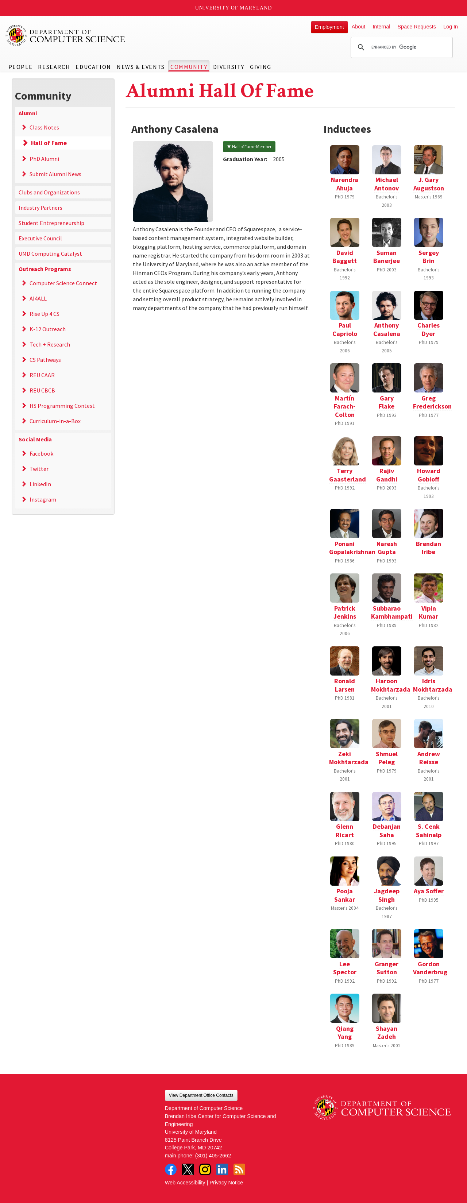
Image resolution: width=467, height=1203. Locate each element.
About (359, 27)
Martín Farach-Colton (344, 406)
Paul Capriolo (344, 329)
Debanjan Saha (387, 830)
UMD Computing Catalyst (50, 253)
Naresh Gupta (387, 547)
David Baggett (344, 256)
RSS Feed (239, 1169)
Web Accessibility (185, 1182)
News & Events (141, 66)
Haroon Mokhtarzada (390, 685)
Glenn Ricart (345, 830)
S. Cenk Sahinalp (428, 830)
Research (54, 66)
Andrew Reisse (428, 758)
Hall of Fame (49, 143)
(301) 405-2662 (213, 1155)
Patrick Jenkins (344, 612)
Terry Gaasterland (347, 475)
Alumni (28, 113)
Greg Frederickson (432, 402)
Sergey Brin (428, 256)
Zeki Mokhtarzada (348, 758)
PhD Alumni (44, 158)
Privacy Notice (226, 1182)
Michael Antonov (386, 183)
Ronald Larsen (344, 685)
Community (188, 66)
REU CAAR (42, 375)
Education (93, 66)
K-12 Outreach (48, 329)
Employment (329, 27)
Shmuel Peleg (387, 758)
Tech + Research (50, 344)
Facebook (41, 453)
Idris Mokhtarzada (432, 685)
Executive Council (40, 238)
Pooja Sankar (344, 895)
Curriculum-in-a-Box (55, 421)
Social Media (35, 439)
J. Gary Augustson (428, 183)
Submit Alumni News (55, 174)
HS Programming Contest (62, 405)
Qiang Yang (345, 1032)
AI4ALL (38, 298)
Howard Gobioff (428, 475)
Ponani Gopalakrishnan (352, 547)
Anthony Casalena (386, 329)
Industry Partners (40, 207)
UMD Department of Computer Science (65, 35)
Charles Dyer (428, 329)
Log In (450, 27)
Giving (260, 66)
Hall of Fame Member (249, 146)
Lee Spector (344, 968)
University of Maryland (233, 8)
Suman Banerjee (386, 256)
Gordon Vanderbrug (430, 968)
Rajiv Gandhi (386, 475)
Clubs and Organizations (49, 192)
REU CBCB (42, 390)
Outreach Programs (45, 268)
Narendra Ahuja (344, 183)
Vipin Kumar (428, 612)
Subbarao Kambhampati (392, 612)
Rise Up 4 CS (44, 313)
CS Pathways (45, 359)
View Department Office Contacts (201, 1095)
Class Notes (44, 127)
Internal (381, 27)
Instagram (43, 499)
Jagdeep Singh (387, 895)
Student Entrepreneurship (51, 223)
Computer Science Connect (63, 283)
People (20, 66)
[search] (400, 47)
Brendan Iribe (428, 547)
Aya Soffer (429, 891)
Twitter (39, 468)
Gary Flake (386, 402)
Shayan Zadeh (386, 1032)
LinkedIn (40, 484)
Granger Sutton (386, 968)
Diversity (228, 66)
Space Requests (416, 27)
